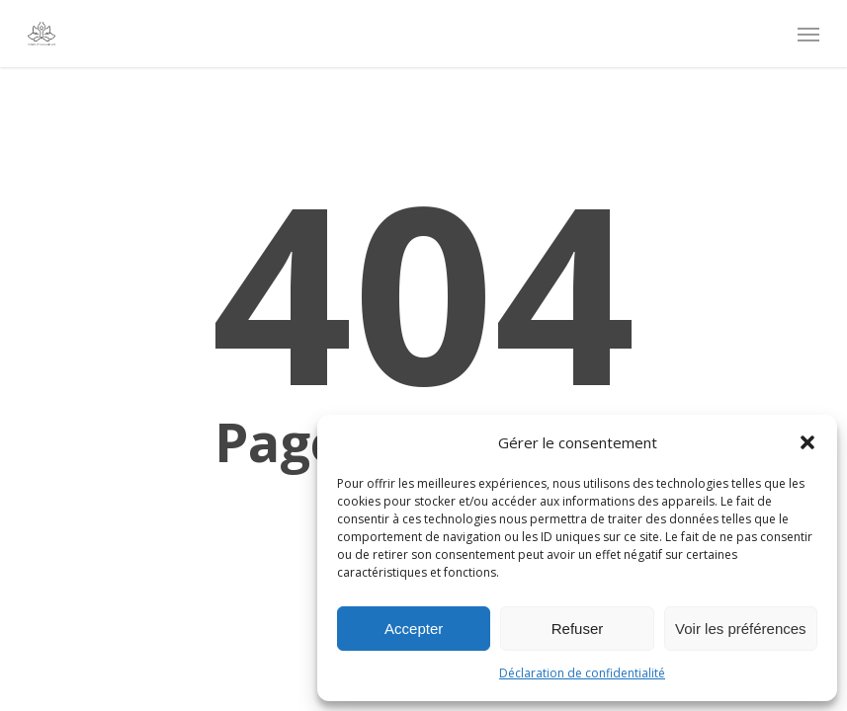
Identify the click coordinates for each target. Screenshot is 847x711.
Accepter (413, 628)
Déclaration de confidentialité (582, 673)
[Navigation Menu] (808, 33)
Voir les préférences (740, 628)
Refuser (577, 628)
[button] (807, 442)
